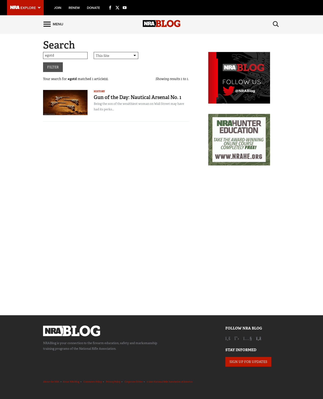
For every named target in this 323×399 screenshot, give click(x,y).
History (99, 91)
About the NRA (51, 381)
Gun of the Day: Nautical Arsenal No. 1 (137, 97)
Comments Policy (92, 381)
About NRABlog (71, 381)
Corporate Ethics (133, 381)
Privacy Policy (113, 381)
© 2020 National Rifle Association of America (169, 381)
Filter (53, 67)
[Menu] (53, 24)
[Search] (276, 24)
